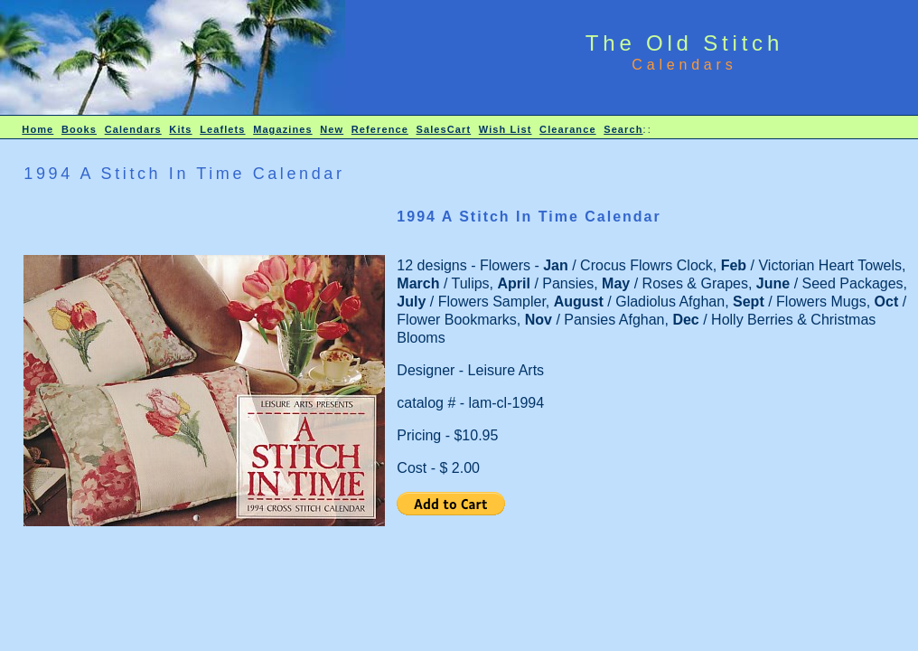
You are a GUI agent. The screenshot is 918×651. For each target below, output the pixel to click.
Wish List (505, 129)
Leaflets (222, 129)
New (331, 129)
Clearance (567, 129)
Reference (379, 129)
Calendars (133, 129)
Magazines (283, 129)
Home (37, 129)
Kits (180, 129)
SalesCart (444, 129)
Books (79, 129)
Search (623, 129)
